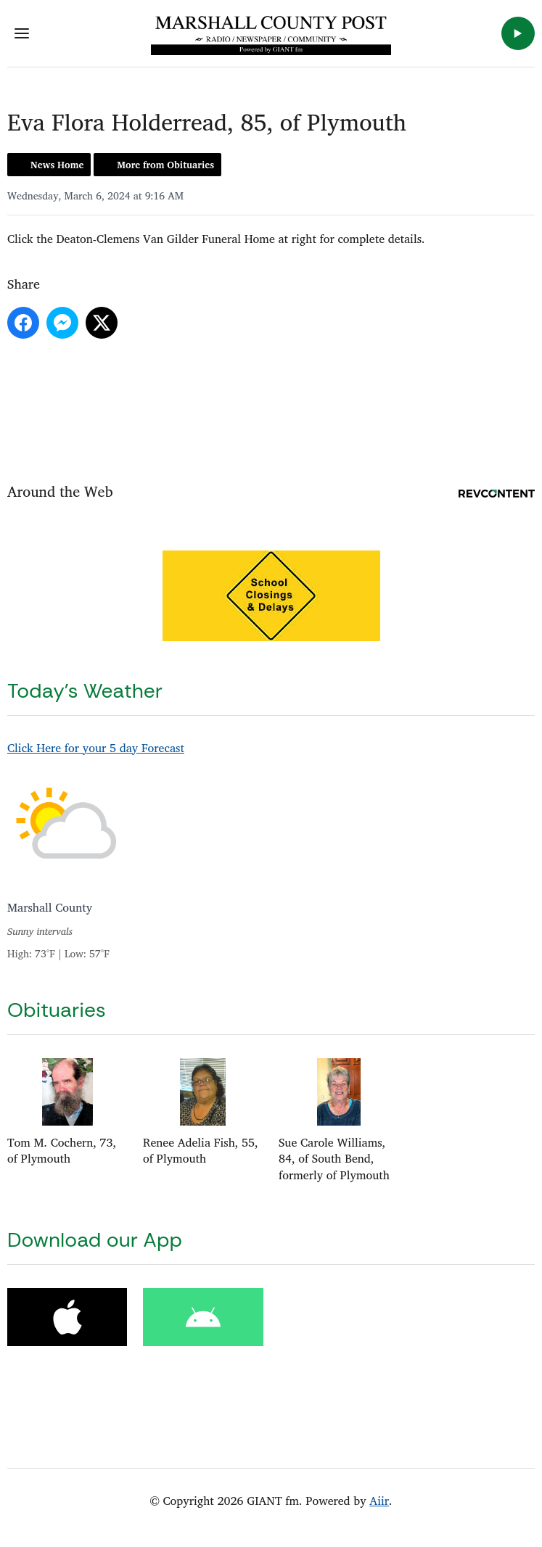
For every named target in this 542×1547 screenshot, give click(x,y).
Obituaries (56, 1010)
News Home (56, 165)
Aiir (379, 1500)
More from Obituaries (165, 165)
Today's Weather (85, 690)
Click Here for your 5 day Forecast (95, 747)
